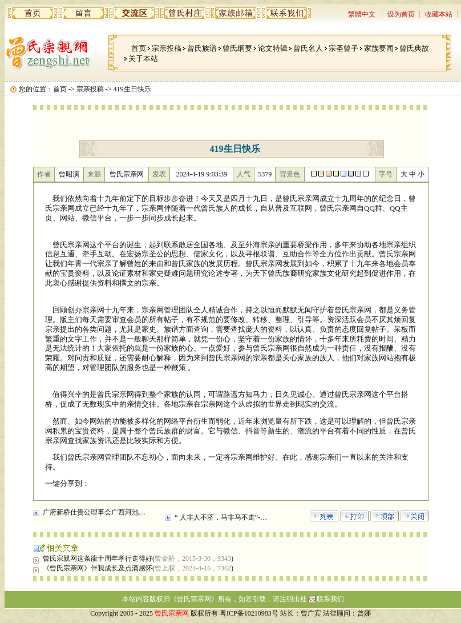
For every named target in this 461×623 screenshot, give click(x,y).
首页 (138, 48)
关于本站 (143, 58)
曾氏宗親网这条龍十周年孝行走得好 (97, 558)
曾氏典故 (414, 48)
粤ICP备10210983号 (249, 613)
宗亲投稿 (166, 48)
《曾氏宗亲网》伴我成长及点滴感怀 (97, 568)
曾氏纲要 (237, 48)
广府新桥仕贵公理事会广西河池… (94, 512)
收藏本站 (438, 14)
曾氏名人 (308, 48)
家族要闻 (379, 48)
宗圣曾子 (343, 48)
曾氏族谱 (202, 48)
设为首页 (401, 14)
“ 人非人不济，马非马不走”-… (221, 517)
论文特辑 (273, 48)
